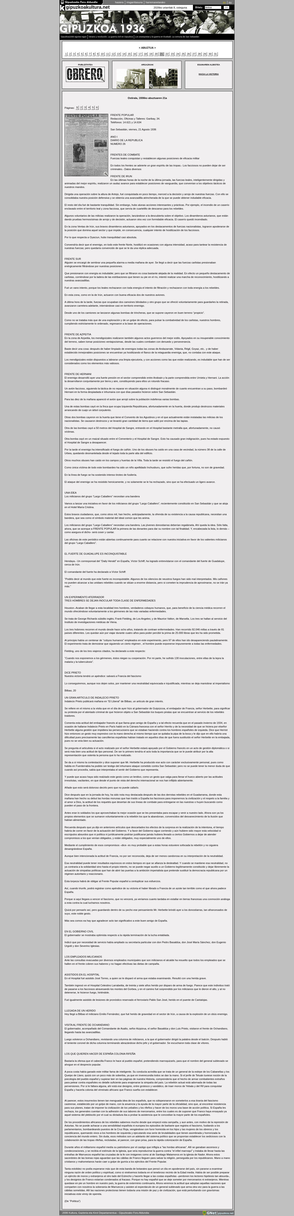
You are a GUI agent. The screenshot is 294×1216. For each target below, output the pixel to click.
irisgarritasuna (135, 2)
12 (113, 54)
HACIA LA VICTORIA (209, 74)
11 (107, 54)
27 (193, 54)
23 (172, 54)
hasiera (119, 2)
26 (188, 54)
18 (145, 54)
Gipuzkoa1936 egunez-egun (74, 37)
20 (156, 54)
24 (177, 54)
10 (102, 54)
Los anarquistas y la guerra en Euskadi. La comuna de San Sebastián (167, 37)
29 (204, 54)
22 (167, 54)
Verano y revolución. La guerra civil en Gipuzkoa (111, 37)
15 (129, 54)
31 (215, 54)
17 (140, 54)
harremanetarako (155, 2)
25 (183, 54)
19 (150, 54)
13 (118, 54)
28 (199, 54)
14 (123, 54)
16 (134, 54)
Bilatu (198, 7)
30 (210, 54)
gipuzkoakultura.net (88, 7)
